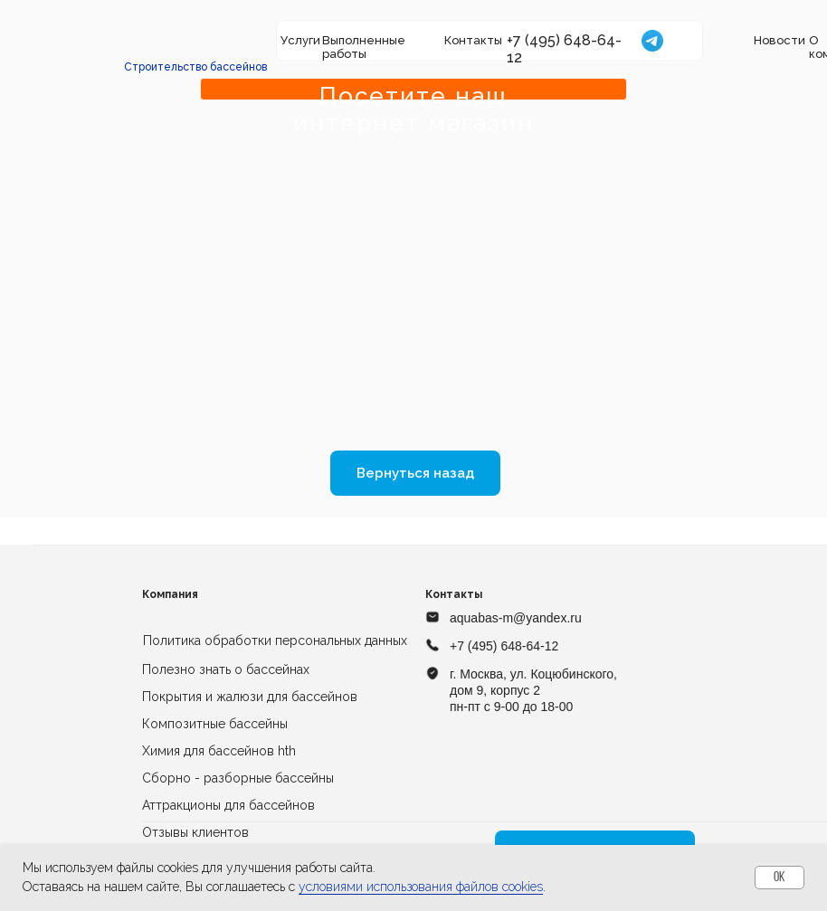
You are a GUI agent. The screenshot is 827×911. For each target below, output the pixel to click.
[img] (196, 41)
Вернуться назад (415, 473)
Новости (779, 40)
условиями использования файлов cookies (421, 886)
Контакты (473, 40)
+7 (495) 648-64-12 (504, 646)
